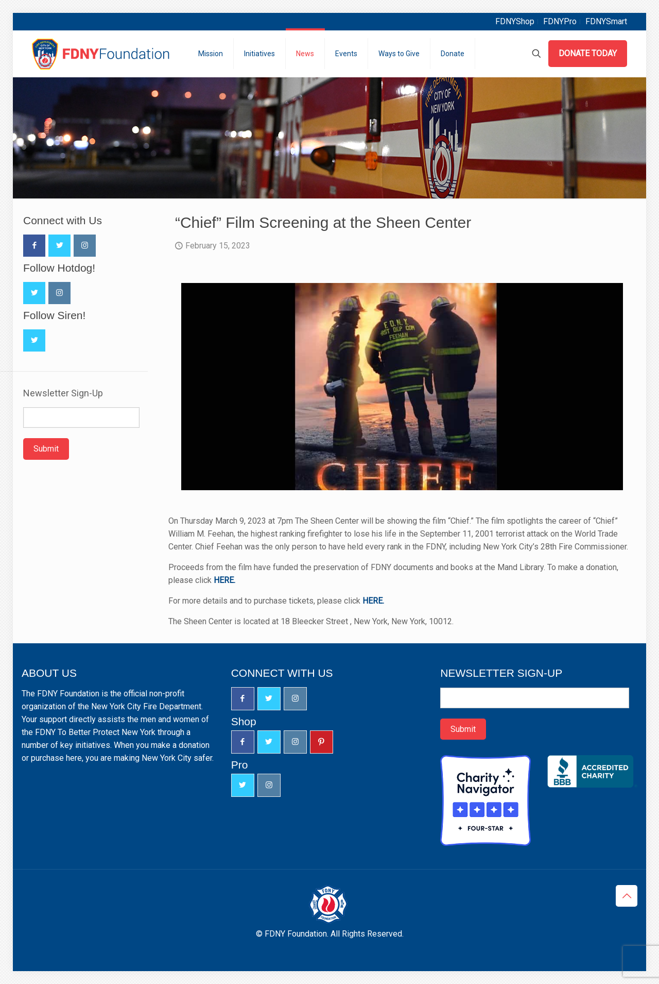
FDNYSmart (606, 21)
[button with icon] (34, 246)
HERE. (224, 580)
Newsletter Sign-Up (63, 393)
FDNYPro (560, 21)
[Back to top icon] (626, 896)
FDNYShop (514, 21)
